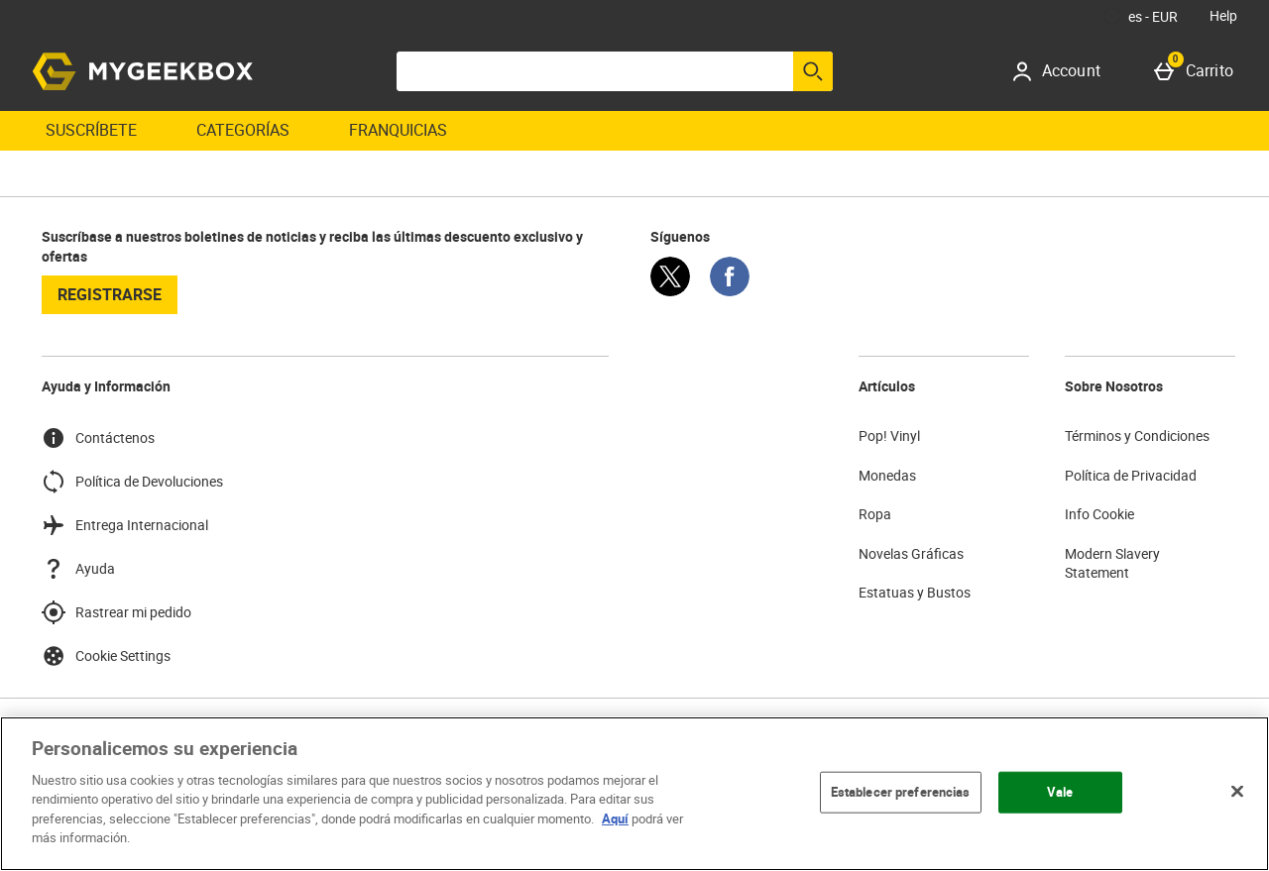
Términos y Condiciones (1137, 435)
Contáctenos (98, 438)
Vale (1060, 792)
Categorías (242, 130)
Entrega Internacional (125, 525)
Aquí (615, 818)
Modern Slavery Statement (1112, 563)
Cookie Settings (106, 656)
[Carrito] (1197, 71)
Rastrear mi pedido (116, 612)
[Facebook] (730, 290)
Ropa (875, 513)
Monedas (887, 475)
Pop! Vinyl (889, 435)
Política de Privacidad (1131, 475)
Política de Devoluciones (132, 481)
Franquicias (398, 130)
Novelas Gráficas (911, 553)
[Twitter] (670, 290)
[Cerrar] (1237, 791)
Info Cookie (1099, 513)
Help (1223, 15)
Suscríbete (91, 130)
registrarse (110, 294)
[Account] (1063, 71)
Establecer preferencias (901, 792)
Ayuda (78, 569)
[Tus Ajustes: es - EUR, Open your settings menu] (1141, 16)
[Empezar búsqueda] (813, 71)
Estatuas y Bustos (915, 592)
